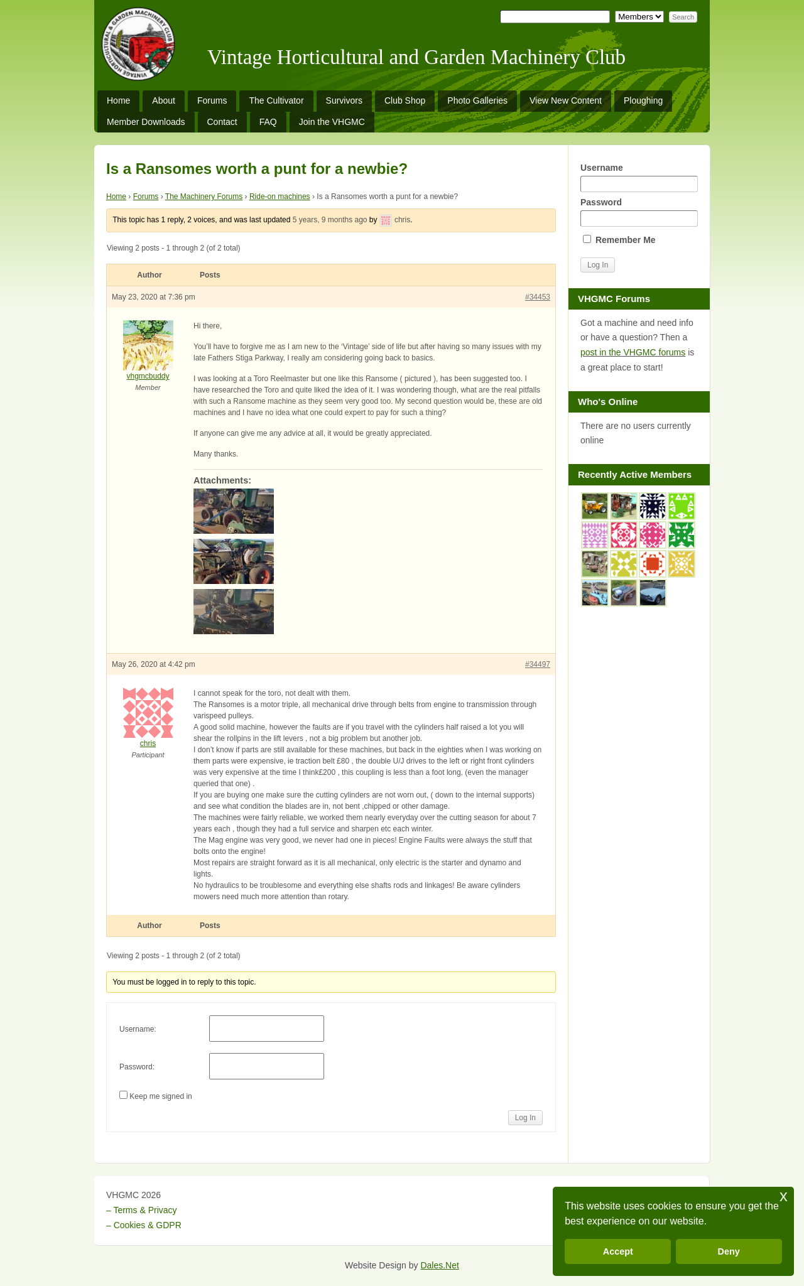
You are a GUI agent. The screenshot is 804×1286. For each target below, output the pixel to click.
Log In (525, 1117)
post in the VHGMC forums (632, 352)
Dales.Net (439, 1265)
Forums (212, 100)
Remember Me (619, 240)
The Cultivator (276, 100)
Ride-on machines (279, 196)
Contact (222, 122)
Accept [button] (618, 1251)
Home (118, 100)
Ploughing (643, 100)
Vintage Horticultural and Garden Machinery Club (416, 57)
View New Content (566, 100)
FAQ (268, 122)
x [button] (784, 1196)
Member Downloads (146, 122)
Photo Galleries (477, 100)
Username (638, 177)
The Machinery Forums (203, 196)
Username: (137, 1029)
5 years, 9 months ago (330, 219)
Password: (137, 1066)
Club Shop (404, 100)
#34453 (537, 297)
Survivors (344, 100)
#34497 (537, 664)
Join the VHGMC (332, 122)
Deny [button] (729, 1251)
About (163, 100)
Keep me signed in (160, 1096)
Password (638, 212)
